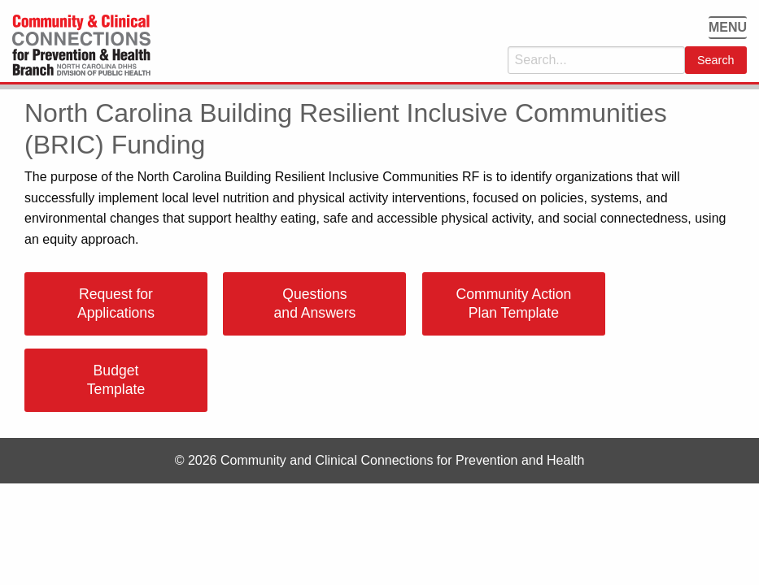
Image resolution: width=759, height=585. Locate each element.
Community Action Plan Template (514, 303)
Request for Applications (116, 303)
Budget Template (116, 379)
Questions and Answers (315, 303)
